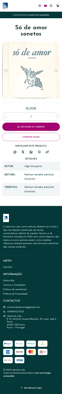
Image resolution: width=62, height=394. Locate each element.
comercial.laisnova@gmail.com (21, 307)
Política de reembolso (15, 289)
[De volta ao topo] (31, 388)
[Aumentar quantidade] (57, 116)
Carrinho (7, 266)
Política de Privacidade (15, 293)
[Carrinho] (58, 5)
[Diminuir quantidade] (5, 116)
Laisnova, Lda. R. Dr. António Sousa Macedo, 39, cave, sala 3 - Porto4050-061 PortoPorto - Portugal (30, 321)
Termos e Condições (14, 284)
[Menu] (40, 5)
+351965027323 (13, 311)
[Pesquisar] (51, 5)
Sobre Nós (9, 280)
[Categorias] (45, 6)
